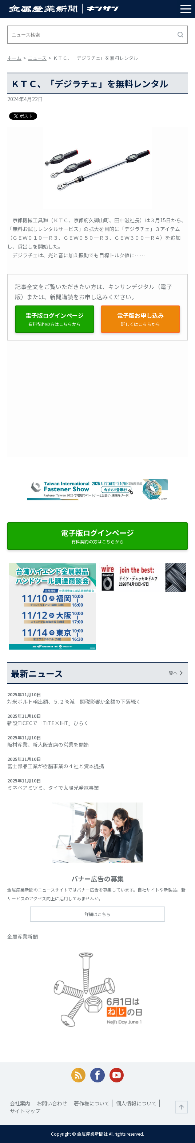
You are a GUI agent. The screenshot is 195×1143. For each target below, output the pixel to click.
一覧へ (171, 673)
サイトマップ (25, 1111)
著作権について (92, 1103)
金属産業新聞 (22, 936)
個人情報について (136, 1103)
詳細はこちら (97, 914)
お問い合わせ (52, 1103)
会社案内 (20, 1103)
